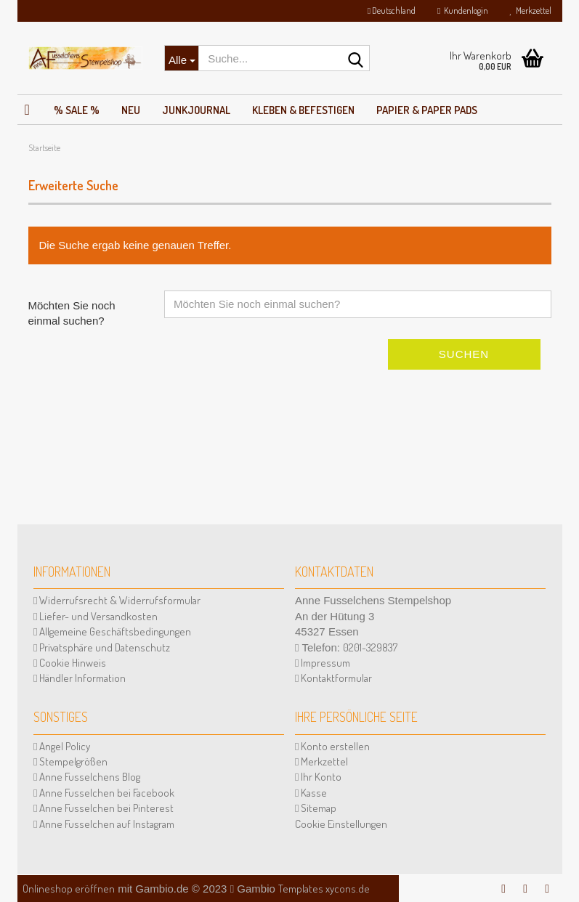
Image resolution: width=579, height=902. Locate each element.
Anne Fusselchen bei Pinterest (103, 808)
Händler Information (79, 678)
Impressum (322, 663)
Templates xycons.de (324, 888)
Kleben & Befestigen (303, 110)
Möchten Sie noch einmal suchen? (72, 313)
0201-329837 (370, 647)
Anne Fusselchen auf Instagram (103, 824)
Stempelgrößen (70, 761)
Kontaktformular (333, 678)
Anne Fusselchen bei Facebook (103, 793)
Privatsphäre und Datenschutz (101, 647)
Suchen (464, 354)
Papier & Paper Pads (426, 110)
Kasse (311, 793)
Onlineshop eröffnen (69, 888)
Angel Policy (61, 746)
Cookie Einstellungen (341, 824)
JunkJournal (196, 110)
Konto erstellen (332, 746)
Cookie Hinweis (69, 663)
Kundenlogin (462, 10)
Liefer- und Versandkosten (95, 616)
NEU (130, 110)
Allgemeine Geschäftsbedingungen (112, 631)
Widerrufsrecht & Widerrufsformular (117, 600)
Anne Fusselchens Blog (86, 777)
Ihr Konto (318, 777)
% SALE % (77, 110)
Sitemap (315, 808)
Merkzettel (530, 10)
